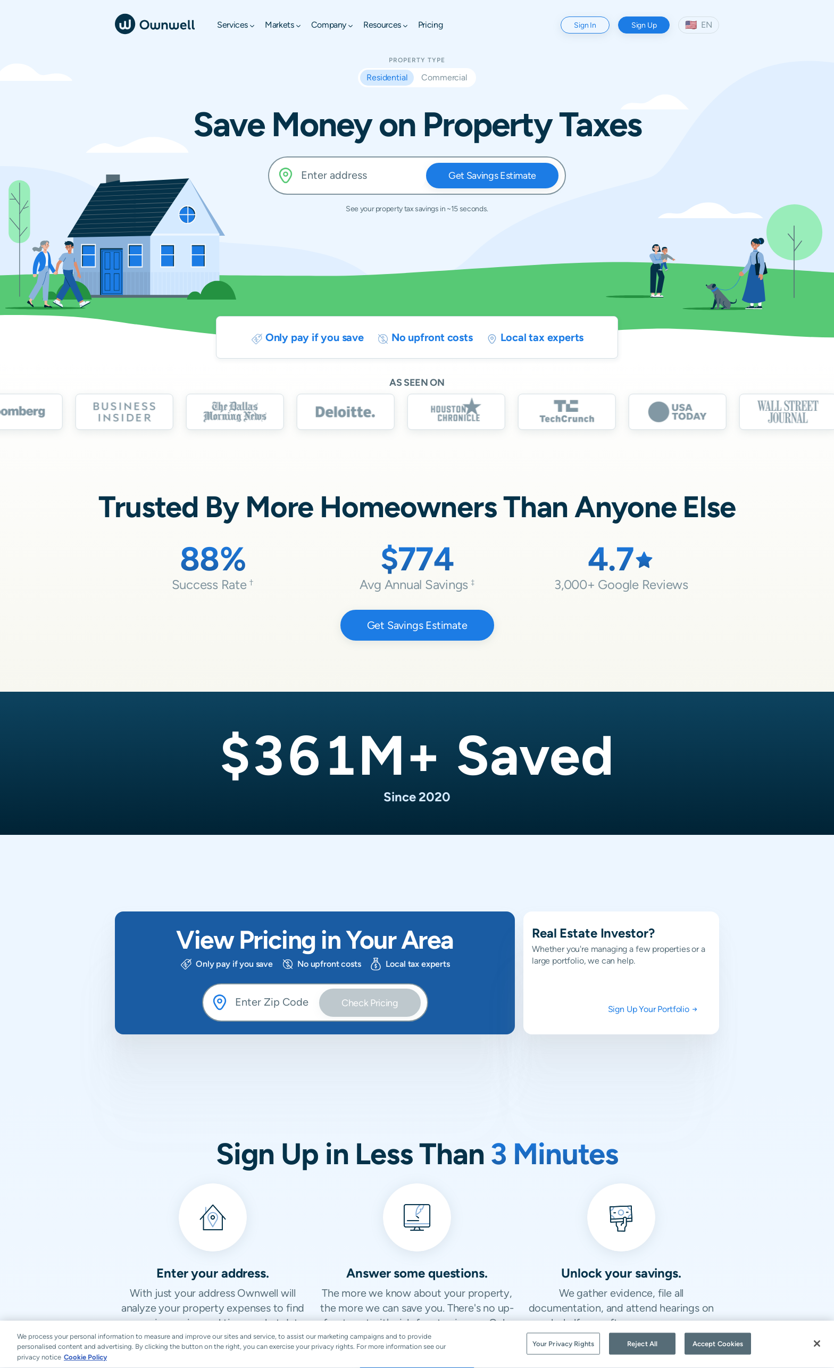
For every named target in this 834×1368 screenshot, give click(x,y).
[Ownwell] (155, 23)
